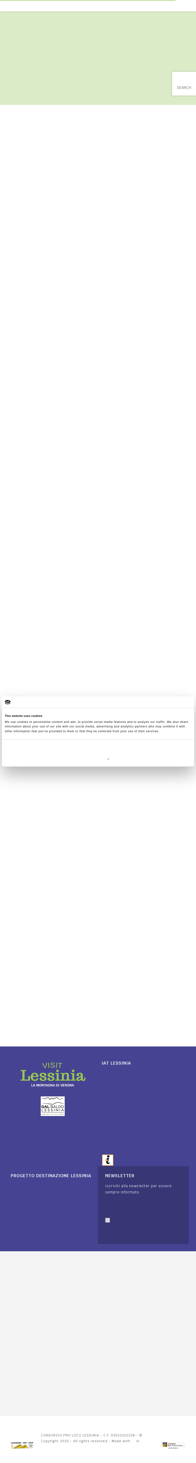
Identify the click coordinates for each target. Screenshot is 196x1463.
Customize (98, 758)
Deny (35, 758)
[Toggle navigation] (193, 5)
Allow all (160, 758)
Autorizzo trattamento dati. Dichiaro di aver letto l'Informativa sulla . (141, 1231)
